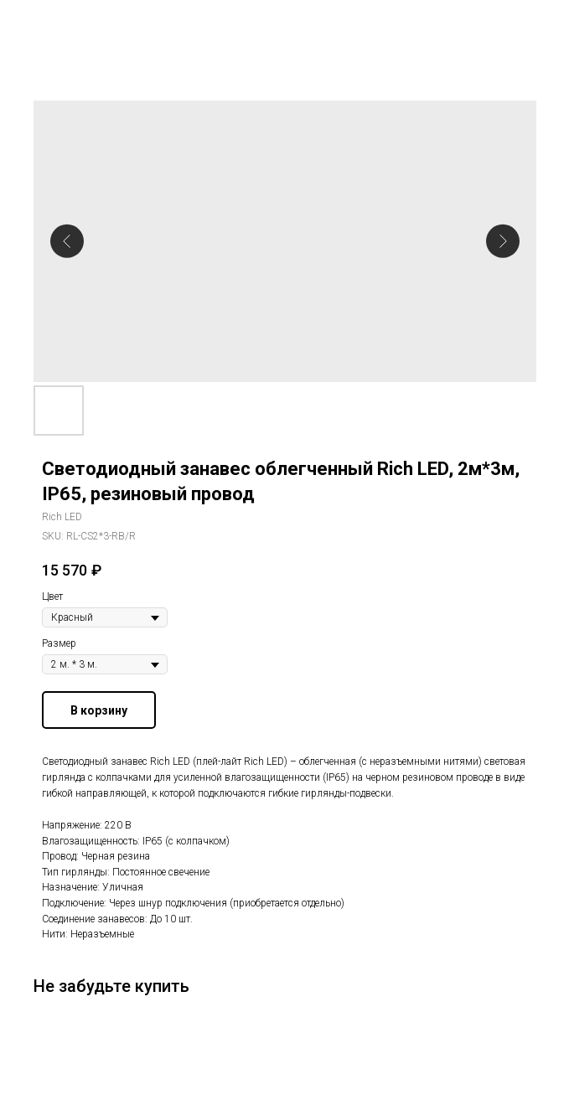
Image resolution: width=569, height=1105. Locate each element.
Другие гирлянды (70, 24)
